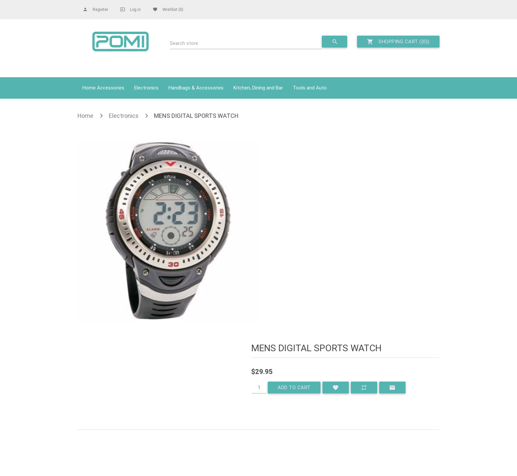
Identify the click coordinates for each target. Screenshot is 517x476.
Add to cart (294, 387)
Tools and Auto (310, 88)
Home (85, 115)
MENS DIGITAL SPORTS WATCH (196, 115)
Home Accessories (103, 88)
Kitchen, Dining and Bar (258, 88)
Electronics (146, 88)
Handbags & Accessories (196, 88)
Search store (184, 43)
